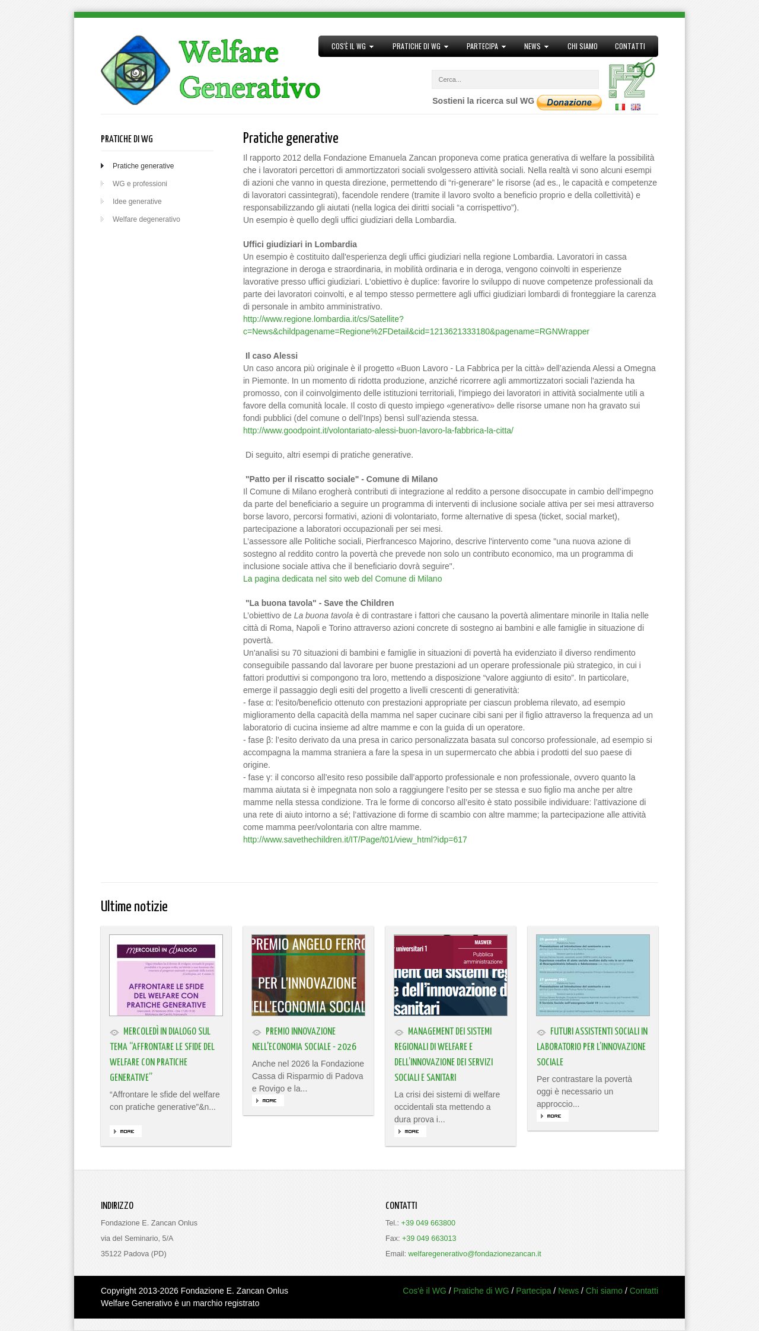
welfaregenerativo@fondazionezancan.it (475, 1254)
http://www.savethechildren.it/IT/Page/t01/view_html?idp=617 (355, 839)
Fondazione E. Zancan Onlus (234, 1290)
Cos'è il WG (349, 46)
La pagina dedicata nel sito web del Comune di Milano (342, 578)
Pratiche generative (143, 166)
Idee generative (137, 201)
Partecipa (482, 46)
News (533, 46)
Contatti (630, 46)
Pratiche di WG (416, 46)
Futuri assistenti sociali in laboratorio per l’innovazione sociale (592, 1047)
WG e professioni (140, 184)
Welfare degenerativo (146, 219)
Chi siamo (582, 46)
